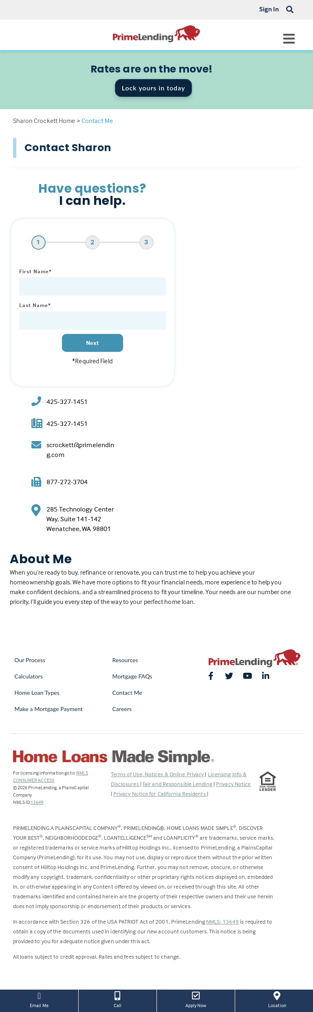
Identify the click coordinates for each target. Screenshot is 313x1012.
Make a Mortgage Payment (49, 708)
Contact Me (127, 692)
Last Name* (35, 305)
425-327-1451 (67, 401)
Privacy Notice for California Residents (160, 793)
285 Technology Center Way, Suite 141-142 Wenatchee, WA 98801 (80, 519)
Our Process (30, 659)
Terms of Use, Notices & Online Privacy (158, 774)
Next (92, 343)
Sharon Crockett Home (44, 120)
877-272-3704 (67, 482)
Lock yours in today (153, 88)
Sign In (269, 9)
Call (117, 999)
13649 (37, 802)
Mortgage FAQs (132, 676)
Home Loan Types (37, 692)
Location (277, 999)
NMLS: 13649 (222, 921)
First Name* (35, 271)
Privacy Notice (233, 783)
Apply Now (196, 999)
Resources (125, 659)
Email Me (39, 999)
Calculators (29, 676)
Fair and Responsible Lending (178, 783)
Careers (122, 708)
